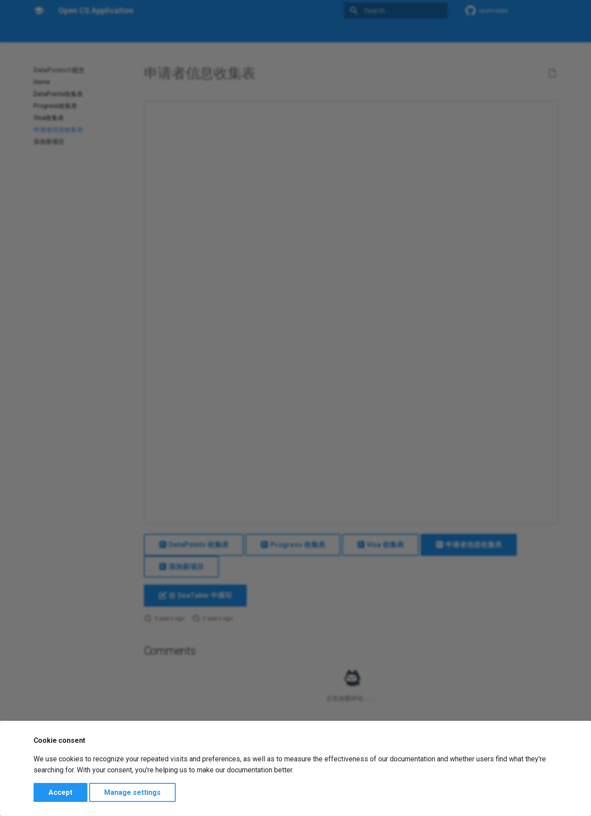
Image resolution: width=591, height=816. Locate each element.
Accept (60, 792)
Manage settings (132, 792)
